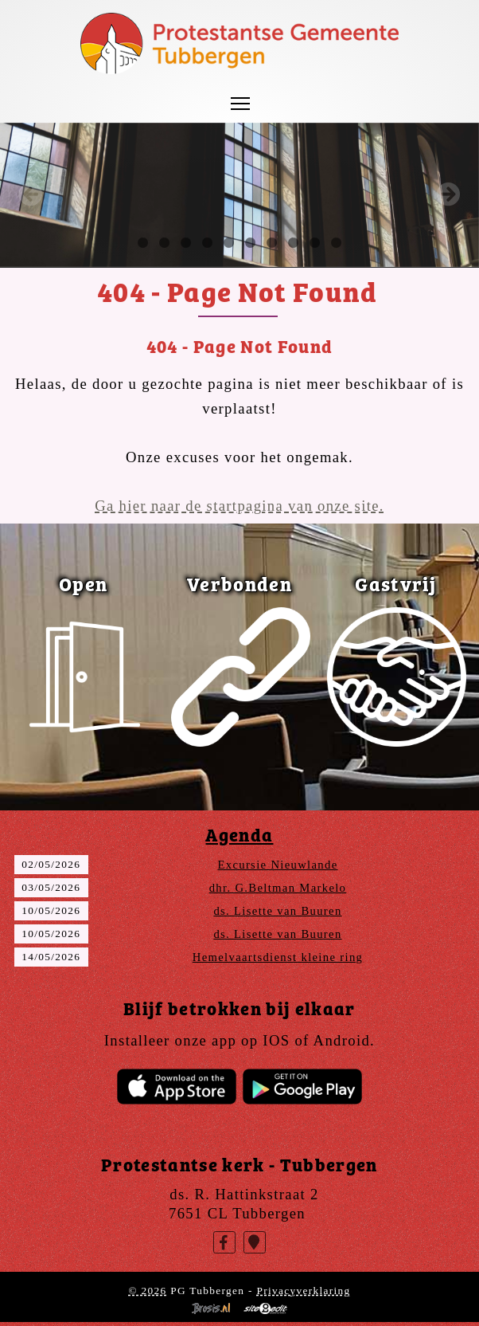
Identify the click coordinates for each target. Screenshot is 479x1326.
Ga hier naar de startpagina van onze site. (239, 505)
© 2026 (147, 1291)
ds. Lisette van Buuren (277, 910)
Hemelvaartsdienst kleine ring (278, 957)
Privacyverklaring (303, 1291)
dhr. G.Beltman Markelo (278, 887)
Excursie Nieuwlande (277, 864)
